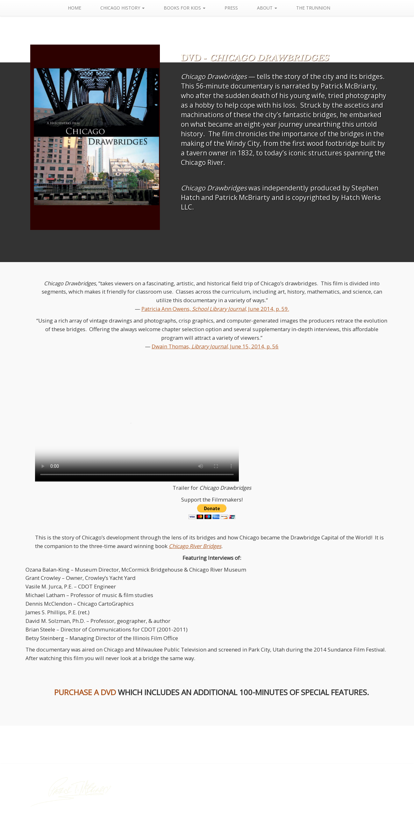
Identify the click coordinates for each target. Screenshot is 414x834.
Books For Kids (193, 8)
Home (83, 8)
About (276, 8)
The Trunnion (322, 8)
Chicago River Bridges (195, 546)
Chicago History (131, 8)
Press (240, 8)
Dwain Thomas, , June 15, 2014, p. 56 (215, 346)
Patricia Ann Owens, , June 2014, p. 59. (215, 308)
